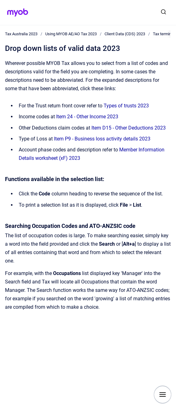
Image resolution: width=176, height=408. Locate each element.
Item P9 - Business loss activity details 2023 (102, 139)
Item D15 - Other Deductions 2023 (128, 128)
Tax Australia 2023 (21, 34)
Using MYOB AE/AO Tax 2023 (71, 34)
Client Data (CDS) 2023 (125, 34)
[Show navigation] (162, 394)
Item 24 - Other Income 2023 (87, 117)
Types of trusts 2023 (126, 106)
